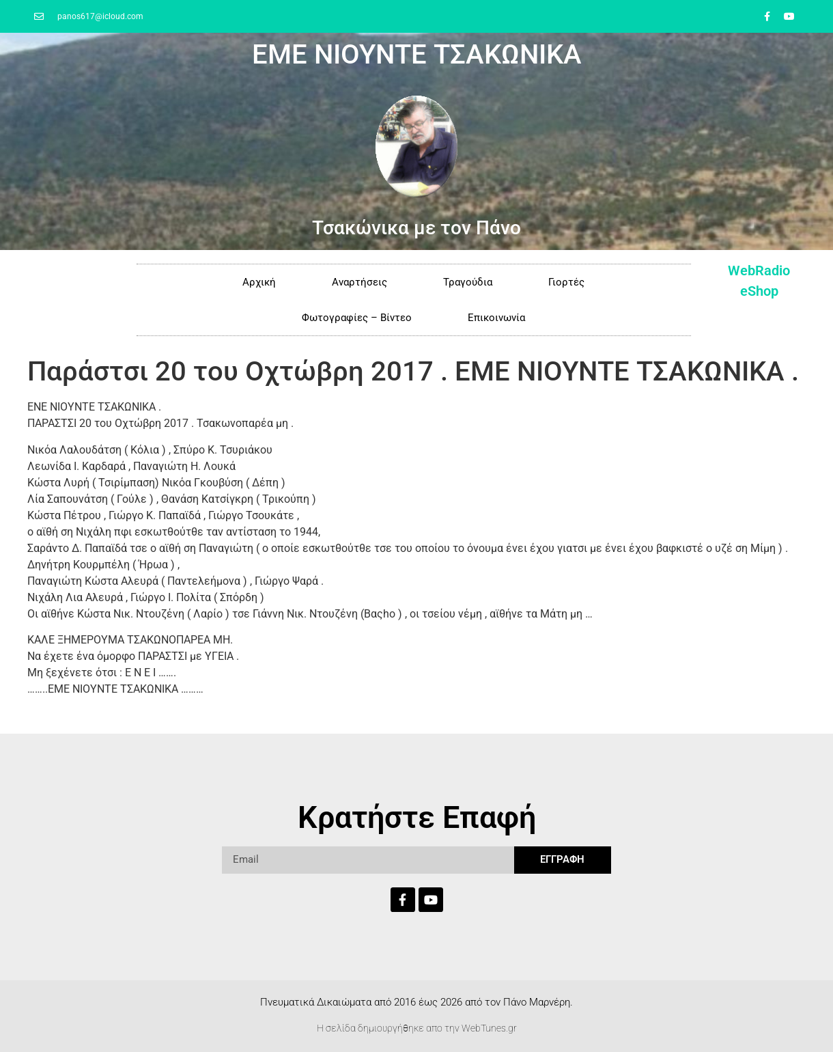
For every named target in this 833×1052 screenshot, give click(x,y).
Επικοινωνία (496, 318)
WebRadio (759, 270)
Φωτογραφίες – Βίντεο (357, 318)
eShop (759, 291)
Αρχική (259, 282)
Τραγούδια (467, 282)
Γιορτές (566, 282)
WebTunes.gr (489, 1028)
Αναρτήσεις (359, 282)
